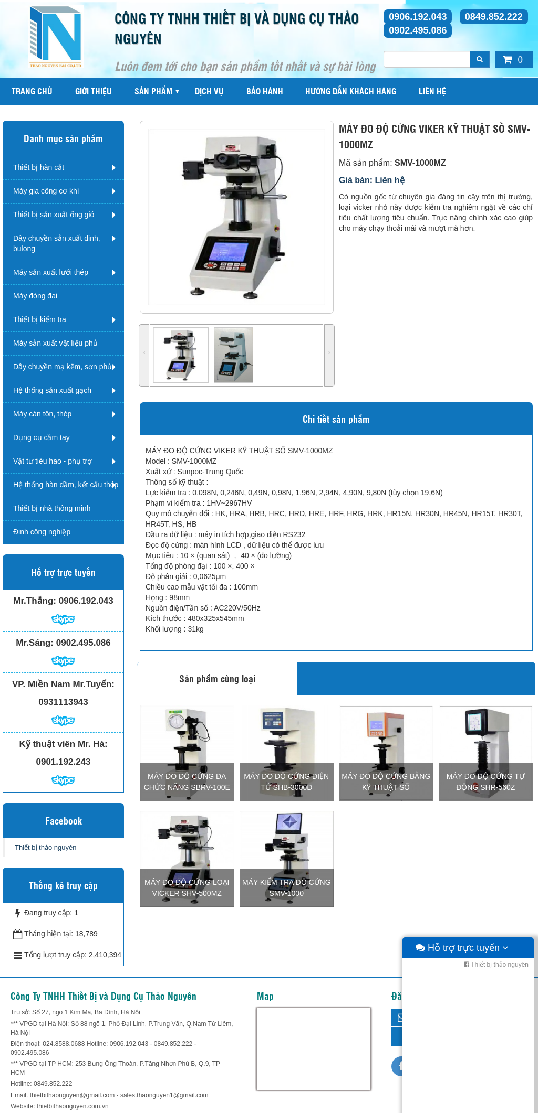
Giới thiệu (93, 91)
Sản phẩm (153, 91)
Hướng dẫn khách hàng (350, 91)
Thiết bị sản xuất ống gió (53, 214)
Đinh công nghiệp (41, 532)
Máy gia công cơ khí (46, 191)
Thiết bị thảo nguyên (45, 847)
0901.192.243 (63, 762)
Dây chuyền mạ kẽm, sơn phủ (62, 366)
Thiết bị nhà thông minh (51, 508)
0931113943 (63, 702)
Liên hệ (432, 91)
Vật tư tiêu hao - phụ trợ (52, 461)
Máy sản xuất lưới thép (50, 272)
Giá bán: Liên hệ (372, 180)
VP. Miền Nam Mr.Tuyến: (63, 684)
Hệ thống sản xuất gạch (52, 390)
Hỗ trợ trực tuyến (462, 1102)
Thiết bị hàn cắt (38, 167)
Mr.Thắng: (34, 601)
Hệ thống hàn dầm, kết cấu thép (65, 484)
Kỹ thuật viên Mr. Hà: (63, 744)
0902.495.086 (418, 30)
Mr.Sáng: (35, 643)
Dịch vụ (209, 91)
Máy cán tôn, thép (42, 414)
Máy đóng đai (35, 296)
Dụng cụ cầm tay (41, 437)
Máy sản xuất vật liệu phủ (55, 343)
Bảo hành (264, 91)
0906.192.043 (418, 17)
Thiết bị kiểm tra (39, 319)
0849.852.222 (494, 17)
